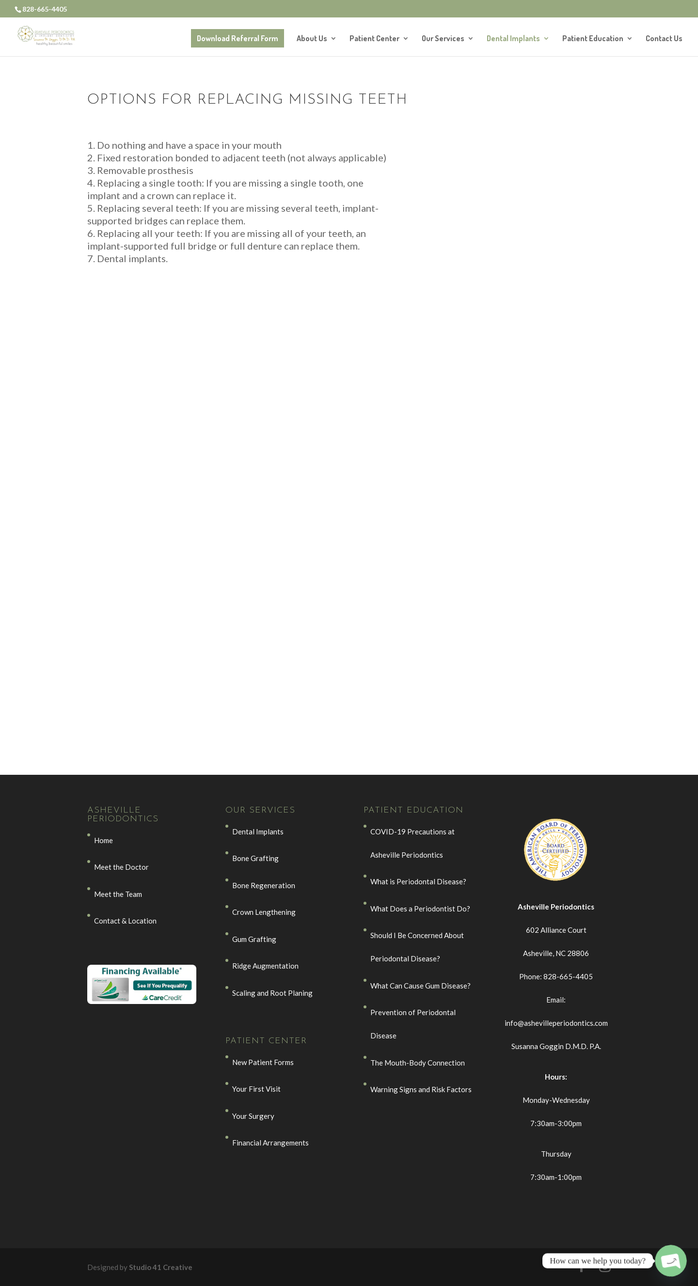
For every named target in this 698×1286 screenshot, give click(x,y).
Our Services (443, 39)
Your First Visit (256, 1088)
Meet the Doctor (121, 867)
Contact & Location (125, 920)
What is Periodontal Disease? (418, 881)
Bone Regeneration (263, 885)
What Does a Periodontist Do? (420, 908)
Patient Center (374, 39)
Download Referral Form (237, 38)
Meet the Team (118, 894)
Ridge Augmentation (265, 965)
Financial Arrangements (270, 1142)
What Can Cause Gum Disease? (420, 985)
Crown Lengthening (264, 912)
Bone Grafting (255, 858)
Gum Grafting (254, 939)
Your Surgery (253, 1116)
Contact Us (664, 39)
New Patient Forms (263, 1062)
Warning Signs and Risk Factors (421, 1089)
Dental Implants (513, 39)
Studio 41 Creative (160, 1267)
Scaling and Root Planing (272, 992)
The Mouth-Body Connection (417, 1062)
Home (103, 840)
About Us (312, 39)
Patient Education (592, 39)
